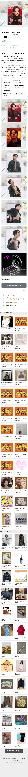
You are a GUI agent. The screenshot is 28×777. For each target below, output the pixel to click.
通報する (25, 290)
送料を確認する (15, 45)
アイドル (13, 295)
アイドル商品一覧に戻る (14, 751)
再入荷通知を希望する (14, 285)
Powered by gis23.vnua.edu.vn (14, 762)
